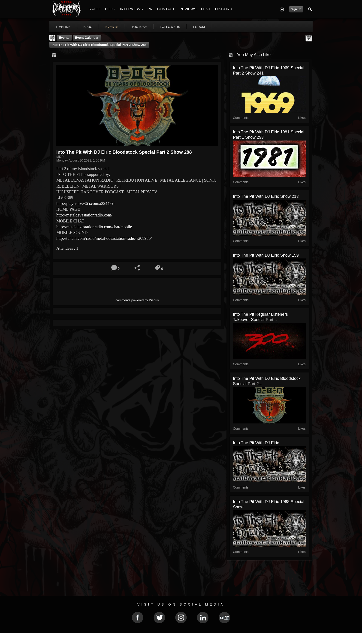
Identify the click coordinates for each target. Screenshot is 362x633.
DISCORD (223, 9)
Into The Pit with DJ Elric (256, 443)
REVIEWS (187, 9)
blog (88, 27)
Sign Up (296, 9)
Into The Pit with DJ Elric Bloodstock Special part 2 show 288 (99, 45)
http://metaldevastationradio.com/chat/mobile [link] (94, 227)
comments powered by (137, 300)
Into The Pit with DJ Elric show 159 (266, 255)
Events (64, 37)
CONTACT (166, 9)
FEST (206, 9)
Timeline (63, 27)
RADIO (94, 9)
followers (170, 27)
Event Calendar (87, 37)
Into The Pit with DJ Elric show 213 (266, 196)
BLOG (110, 9)
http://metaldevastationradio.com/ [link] (84, 215)
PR (149, 9)
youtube (139, 27)
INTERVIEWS (131, 9)
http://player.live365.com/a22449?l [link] (85, 203)
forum (199, 27)
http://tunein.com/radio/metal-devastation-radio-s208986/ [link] (104, 238)
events (111, 27)
